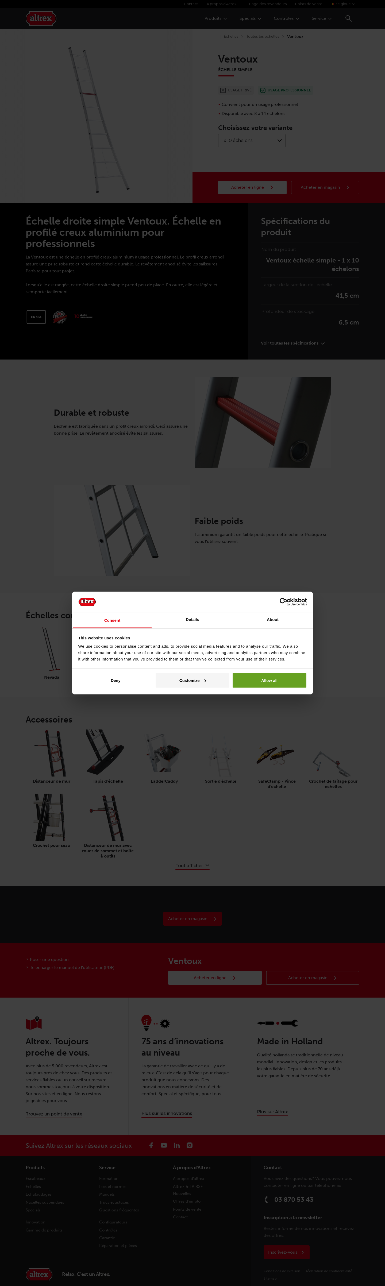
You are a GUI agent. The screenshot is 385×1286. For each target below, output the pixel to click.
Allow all (269, 680)
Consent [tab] (112, 620)
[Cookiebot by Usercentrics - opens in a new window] (283, 602)
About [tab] (273, 619)
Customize (192, 680)
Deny (116, 680)
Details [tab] (192, 619)
